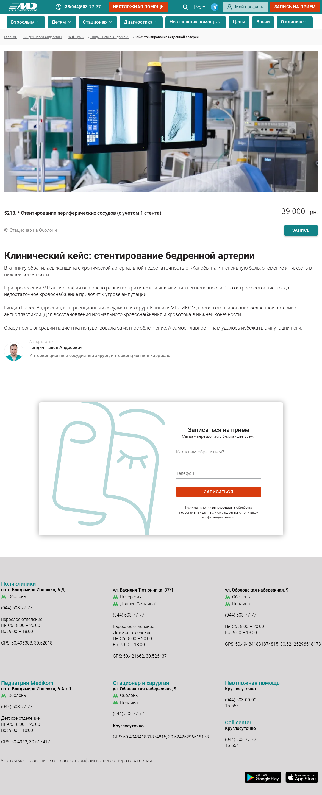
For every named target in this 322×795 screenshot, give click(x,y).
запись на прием (295, 6)
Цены (239, 21)
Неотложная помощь (138, 6)
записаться (219, 492)
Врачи (263, 21)
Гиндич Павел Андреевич (42, 37)
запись (301, 230)
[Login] (245, 10)
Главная (10, 37)
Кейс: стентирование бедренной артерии (167, 37)
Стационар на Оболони (33, 230)
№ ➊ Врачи (76, 37)
